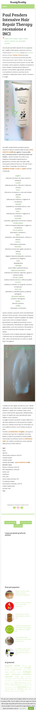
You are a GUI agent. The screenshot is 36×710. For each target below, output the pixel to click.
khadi (20, 683)
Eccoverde (30, 53)
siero (15, 689)
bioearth (19, 672)
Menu (4, 6)
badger (7, 672)
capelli (20, 38)
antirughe (27, 668)
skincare (20, 689)
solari (26, 689)
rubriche (7, 689)
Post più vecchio (26, 522)
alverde (15, 667)
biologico (15, 38)
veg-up (12, 691)
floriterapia (7, 680)
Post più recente (10, 522)
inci (17, 41)
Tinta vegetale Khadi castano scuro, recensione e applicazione (23, 639)
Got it (31, 708)
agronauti (24, 666)
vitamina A (17, 691)
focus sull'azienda (15, 680)
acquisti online (8, 38)
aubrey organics (27, 669)
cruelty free (12, 41)
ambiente (20, 667)
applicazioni (8, 669)
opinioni (26, 685)
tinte (9, 691)
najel (22, 685)
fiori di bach (28, 678)
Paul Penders (15, 53)
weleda (22, 691)
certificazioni (15, 674)
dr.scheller (13, 678)
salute (12, 689)
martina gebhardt (15, 685)
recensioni (7, 43)
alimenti (7, 667)
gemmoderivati (23, 680)
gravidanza (7, 683)
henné (12, 683)
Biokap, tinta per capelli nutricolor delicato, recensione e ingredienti (22, 593)
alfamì (29, 666)
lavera (24, 683)
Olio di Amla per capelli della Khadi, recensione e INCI (22, 616)
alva (11, 667)
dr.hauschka (8, 678)
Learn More (22, 708)
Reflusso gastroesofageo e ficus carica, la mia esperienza (23, 604)
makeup (7, 685)
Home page (18, 526)
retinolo (29, 687)
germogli (29, 680)
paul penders (22, 41)
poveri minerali (13, 687)
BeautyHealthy (18, 2)
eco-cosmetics (21, 678)
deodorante (28, 676)
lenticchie (29, 683)
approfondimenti (17, 669)
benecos (12, 672)
